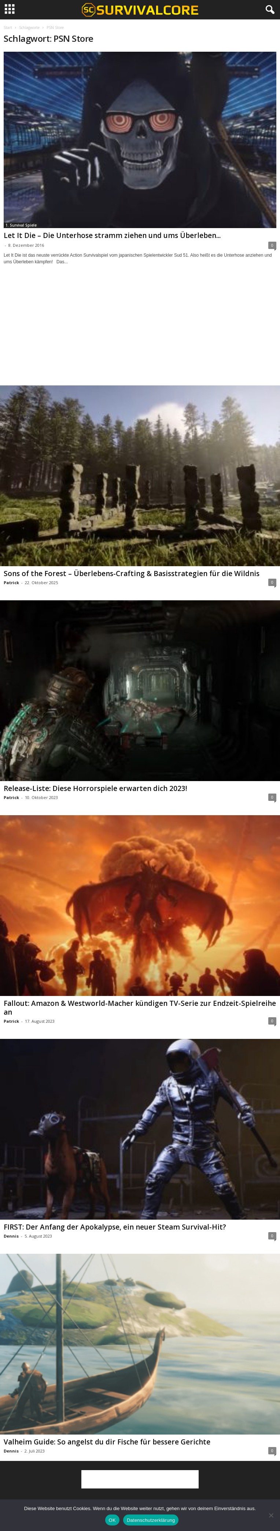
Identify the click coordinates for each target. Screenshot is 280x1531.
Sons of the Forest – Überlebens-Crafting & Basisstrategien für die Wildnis (131, 573)
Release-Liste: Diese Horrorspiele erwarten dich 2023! (95, 788)
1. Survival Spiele (21, 225)
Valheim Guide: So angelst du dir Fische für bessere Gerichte (107, 1442)
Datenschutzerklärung (151, 1520)
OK (112, 1520)
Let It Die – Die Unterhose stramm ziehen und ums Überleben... (112, 235)
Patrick (11, 582)
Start (8, 27)
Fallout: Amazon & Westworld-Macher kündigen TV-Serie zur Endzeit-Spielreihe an (140, 1008)
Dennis (11, 1236)
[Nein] (271, 1515)
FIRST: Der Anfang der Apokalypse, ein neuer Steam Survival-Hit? (115, 1227)
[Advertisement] (140, 332)
